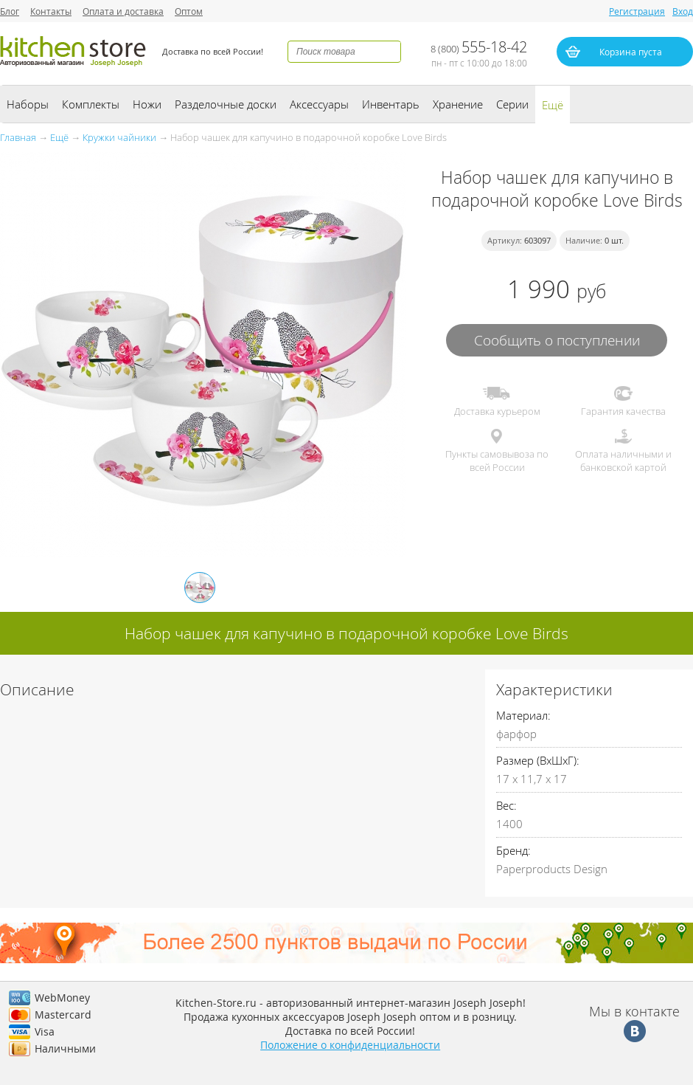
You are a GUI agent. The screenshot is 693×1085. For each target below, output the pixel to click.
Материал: (523, 715)
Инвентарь (390, 104)
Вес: (506, 805)
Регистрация (637, 11)
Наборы (28, 104)
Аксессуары (319, 104)
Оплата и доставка (123, 11)
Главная (18, 137)
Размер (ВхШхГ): (537, 760)
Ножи (147, 104)
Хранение (458, 104)
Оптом (189, 11)
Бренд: (513, 850)
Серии (512, 104)
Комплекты (90, 104)
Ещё (552, 104)
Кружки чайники (119, 137)
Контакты (51, 11)
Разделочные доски (225, 104)
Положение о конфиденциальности (350, 1045)
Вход (682, 11)
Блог (9, 11)
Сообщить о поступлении (557, 340)
